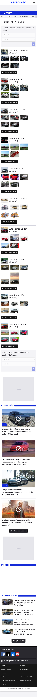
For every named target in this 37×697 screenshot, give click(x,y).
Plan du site (22, 673)
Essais (16, 16)
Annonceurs (22, 665)
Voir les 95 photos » (9, 317)
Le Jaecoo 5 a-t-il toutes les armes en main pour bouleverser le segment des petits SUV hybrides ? (16, 431)
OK (33, 44)
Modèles (9, 16)
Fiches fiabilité (24, 16)
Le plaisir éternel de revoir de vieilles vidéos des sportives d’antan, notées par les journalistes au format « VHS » (17, 461)
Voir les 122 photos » (9, 252)
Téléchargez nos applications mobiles (16, 661)
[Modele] (18, 40)
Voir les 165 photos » (9, 102)
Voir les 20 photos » (9, 222)
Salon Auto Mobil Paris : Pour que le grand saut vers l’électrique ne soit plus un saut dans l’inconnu (24, 612)
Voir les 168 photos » (9, 161)
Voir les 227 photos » (9, 346)
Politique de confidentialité (26, 676)
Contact (3, 665)
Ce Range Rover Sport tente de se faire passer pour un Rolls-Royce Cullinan (24, 603)
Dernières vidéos (7, 405)
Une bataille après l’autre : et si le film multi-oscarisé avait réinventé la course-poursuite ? (17, 522)
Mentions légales (5, 676)
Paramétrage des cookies (25, 680)
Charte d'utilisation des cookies (8, 680)
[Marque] (18, 35)
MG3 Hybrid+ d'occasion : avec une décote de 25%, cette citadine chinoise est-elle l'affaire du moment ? (24, 632)
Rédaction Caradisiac (6, 669)
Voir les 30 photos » (9, 288)
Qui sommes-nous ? (24, 669)
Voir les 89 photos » (9, 72)
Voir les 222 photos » (9, 131)
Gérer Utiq (3, 684)
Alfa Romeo (6, 13)
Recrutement (4, 673)
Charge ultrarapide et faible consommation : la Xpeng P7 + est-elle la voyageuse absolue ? (17, 492)
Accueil (3, 16)
